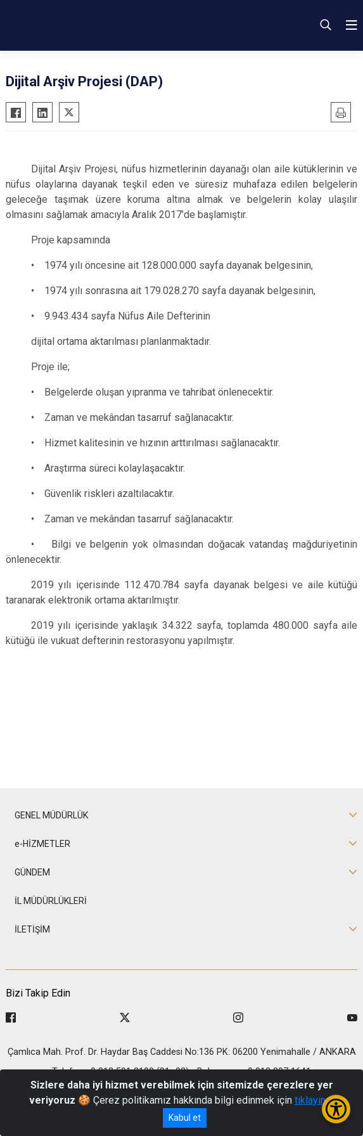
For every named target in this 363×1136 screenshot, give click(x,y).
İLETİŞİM (32, 929)
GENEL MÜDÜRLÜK (51, 815)
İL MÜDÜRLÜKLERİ (51, 901)
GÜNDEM (32, 872)
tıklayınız (314, 1100)
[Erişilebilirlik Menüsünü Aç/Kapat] (336, 1109)
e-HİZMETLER (42, 844)
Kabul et (185, 1118)
